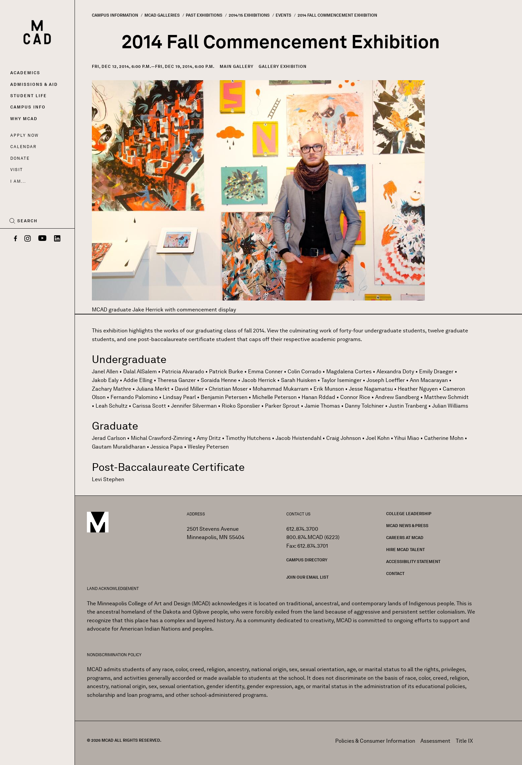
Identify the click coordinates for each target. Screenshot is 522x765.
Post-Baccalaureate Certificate (168, 467)
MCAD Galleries (162, 15)
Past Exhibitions (204, 15)
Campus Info (28, 106)
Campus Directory (306, 559)
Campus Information (115, 15)
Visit (16, 169)
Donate (20, 158)
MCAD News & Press (407, 525)
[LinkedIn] (57, 239)
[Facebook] (15, 239)
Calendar (23, 146)
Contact (395, 573)
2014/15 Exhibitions (249, 15)
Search (27, 221)
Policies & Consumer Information (375, 741)
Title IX (464, 741)
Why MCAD (24, 118)
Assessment (435, 741)
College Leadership (408, 513)
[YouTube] (42, 239)
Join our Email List (307, 577)
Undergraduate (129, 359)
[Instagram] (27, 239)
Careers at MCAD (404, 537)
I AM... (18, 181)
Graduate (115, 425)
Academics (25, 72)
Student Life (28, 95)
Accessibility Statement (413, 561)
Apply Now (24, 135)
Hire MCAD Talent (405, 549)
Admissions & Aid (34, 84)
